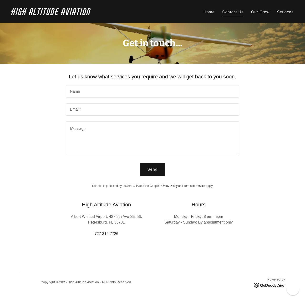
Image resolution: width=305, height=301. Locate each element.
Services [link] (285, 12)
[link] (80, 14)
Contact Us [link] (233, 12)
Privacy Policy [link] (169, 186)
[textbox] (152, 92)
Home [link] (209, 12)
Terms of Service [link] (194, 186)
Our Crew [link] (260, 12)
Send (152, 169)
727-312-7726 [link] (106, 234)
